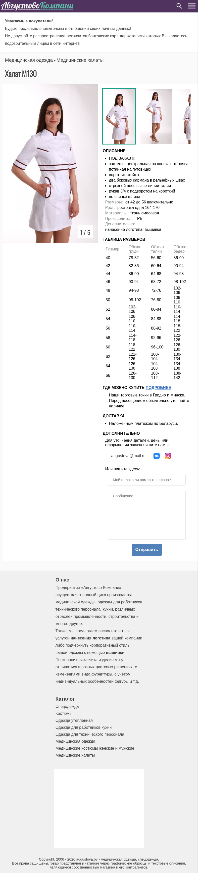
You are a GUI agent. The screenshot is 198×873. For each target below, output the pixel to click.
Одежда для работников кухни (83, 727)
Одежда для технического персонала (89, 734)
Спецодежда (67, 706)
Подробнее (158, 388)
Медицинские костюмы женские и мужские (94, 748)
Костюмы (63, 713)
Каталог (65, 699)
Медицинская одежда (29, 60)
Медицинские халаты (79, 60)
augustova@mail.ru (128, 456)
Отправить (146, 549)
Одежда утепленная (74, 720)
